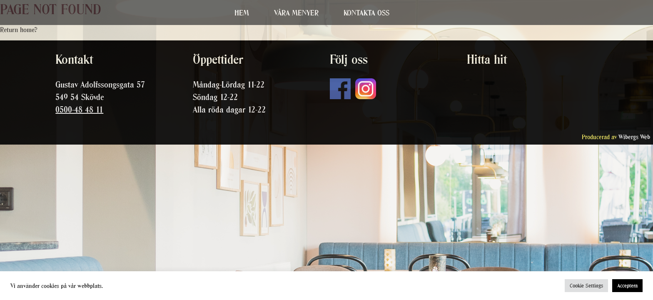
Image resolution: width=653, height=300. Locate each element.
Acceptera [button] (627, 285)
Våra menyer (296, 12)
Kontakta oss (366, 12)
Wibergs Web (634, 136)
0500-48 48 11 (79, 110)
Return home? (18, 29)
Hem (241, 12)
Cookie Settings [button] (586, 285)
